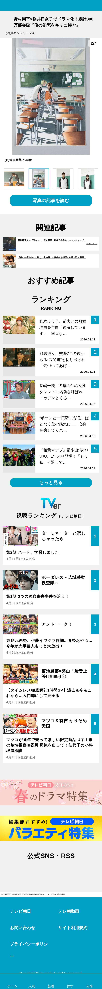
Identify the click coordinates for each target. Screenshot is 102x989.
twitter (38, 869)
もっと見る (51, 482)
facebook (51, 869)
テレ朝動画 (68, 911)
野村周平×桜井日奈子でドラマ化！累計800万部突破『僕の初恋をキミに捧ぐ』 (36, 894)
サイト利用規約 (72, 927)
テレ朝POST (51, 5)
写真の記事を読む (51, 200)
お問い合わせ (22, 927)
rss (64, 869)
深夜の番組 (17, 894)
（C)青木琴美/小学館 (57, 894)
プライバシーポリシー (29, 950)
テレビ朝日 (20, 911)
